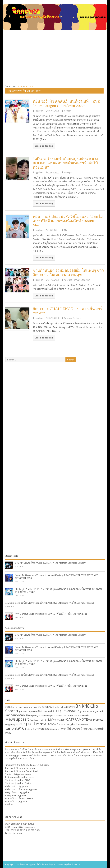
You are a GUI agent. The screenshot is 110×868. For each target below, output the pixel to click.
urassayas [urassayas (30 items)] (56, 729)
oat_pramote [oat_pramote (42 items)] (95, 719)
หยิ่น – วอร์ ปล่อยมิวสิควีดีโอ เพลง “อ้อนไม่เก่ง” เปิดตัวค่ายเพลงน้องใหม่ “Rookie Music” (68, 220)
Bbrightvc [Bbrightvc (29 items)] (53, 707)
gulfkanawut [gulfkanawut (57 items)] (69, 711)
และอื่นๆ (9, 804)
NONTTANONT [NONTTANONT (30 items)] (59, 720)
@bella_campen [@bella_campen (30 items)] (18, 707)
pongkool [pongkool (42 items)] (71, 724)
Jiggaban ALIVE (22, 780)
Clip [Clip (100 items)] (94, 706)
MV (65, 230)
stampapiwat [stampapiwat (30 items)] (83, 724)
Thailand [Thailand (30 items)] (28, 729)
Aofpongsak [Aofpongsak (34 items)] (31, 707)
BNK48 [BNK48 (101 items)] (82, 706)
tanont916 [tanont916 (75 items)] (14, 728)
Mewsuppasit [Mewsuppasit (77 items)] (17, 719)
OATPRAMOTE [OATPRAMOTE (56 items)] (77, 719)
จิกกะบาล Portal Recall (27, 771)
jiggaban (39, 110)
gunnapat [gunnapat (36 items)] (84, 711)
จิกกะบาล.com (26, 798)
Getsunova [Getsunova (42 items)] (44, 711)
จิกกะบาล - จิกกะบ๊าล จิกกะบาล (77, 279)
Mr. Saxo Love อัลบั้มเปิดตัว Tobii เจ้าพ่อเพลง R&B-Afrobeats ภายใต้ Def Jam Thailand (49, 602)
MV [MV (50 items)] (50, 719)
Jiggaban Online (23, 783)
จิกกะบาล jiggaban (25, 768)
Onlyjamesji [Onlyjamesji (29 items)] (10, 724)
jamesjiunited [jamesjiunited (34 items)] (96, 711)
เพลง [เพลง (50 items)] (8, 733)
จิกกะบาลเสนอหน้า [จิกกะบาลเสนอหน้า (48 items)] (93, 729)
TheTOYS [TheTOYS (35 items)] (37, 728)
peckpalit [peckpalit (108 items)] (25, 723)
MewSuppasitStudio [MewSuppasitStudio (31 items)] (38, 720)
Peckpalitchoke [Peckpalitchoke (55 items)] (47, 724)
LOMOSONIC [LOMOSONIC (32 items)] (72, 715)
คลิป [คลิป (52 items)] (68, 729)
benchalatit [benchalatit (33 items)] (62, 707)
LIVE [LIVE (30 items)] (64, 715)
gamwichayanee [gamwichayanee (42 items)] (28, 711)
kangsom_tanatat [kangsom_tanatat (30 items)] (36, 715)
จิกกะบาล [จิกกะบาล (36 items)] (75, 728)
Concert (67, 110)
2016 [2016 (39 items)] (7, 706)
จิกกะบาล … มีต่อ (26, 758)
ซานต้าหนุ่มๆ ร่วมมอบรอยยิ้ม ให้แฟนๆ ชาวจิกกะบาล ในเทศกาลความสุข (68, 272)
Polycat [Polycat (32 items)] (62, 724)
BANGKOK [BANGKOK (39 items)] (43, 706)
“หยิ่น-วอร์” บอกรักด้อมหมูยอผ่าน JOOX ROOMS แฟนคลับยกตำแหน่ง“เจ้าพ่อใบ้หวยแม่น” (66, 163)
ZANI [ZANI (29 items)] (63, 729)
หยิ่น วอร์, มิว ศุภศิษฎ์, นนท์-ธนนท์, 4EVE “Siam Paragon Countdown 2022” (66, 103)
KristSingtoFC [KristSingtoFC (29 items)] (49, 715)
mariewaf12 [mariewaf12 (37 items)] (84, 715)
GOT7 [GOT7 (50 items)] (55, 711)
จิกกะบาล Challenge (73, 318)
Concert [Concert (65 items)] (11, 710)
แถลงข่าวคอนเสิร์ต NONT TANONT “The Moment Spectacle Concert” (50, 562)
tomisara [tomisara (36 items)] (47, 728)
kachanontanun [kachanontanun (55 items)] (17, 715)
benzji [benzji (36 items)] (72, 706)
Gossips (68, 172)
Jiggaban (23, 801)
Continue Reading (44, 146)
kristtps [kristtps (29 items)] (59, 715)
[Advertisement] (55, 56)
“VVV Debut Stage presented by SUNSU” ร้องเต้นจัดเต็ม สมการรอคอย (51, 613)
